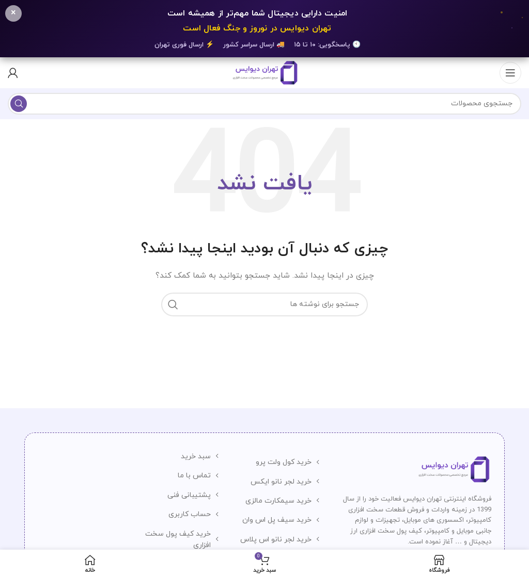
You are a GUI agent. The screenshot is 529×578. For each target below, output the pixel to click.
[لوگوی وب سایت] (264, 72)
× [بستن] (13, 13)
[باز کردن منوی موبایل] (510, 72)
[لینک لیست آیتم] (279, 462)
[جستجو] (264, 104)
